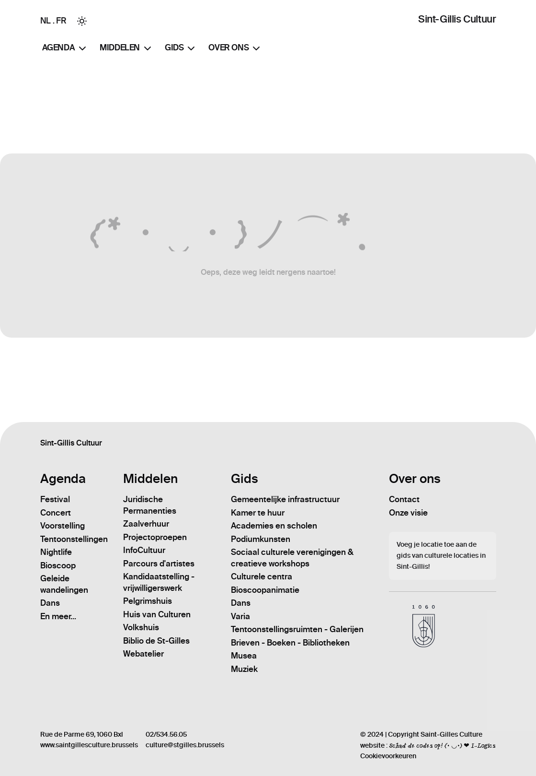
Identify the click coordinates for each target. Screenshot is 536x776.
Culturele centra (261, 576)
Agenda (65, 48)
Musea (244, 655)
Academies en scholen (274, 525)
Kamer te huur (258, 512)
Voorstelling (62, 525)
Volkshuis (141, 627)
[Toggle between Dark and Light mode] (81, 21)
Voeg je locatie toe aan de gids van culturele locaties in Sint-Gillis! (441, 556)
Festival (55, 499)
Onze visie (408, 512)
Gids (181, 48)
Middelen (126, 48)
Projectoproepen (155, 537)
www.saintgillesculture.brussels (89, 745)
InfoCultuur (144, 550)
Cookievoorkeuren (388, 756)
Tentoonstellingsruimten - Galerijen (297, 629)
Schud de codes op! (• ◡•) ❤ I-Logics (442, 745)
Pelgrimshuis (147, 601)
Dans (50, 603)
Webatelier (143, 653)
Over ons (235, 48)
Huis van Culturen (157, 614)
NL (45, 20)
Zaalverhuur (146, 524)
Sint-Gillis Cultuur (457, 19)
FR (61, 20)
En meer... (58, 616)
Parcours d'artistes (158, 563)
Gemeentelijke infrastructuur (285, 499)
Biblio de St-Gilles (156, 641)
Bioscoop (58, 565)
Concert (55, 512)
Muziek (244, 669)
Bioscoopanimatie (265, 590)
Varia (240, 616)
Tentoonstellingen (74, 539)
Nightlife (56, 552)
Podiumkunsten (260, 539)
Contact (404, 499)
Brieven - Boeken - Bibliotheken (290, 642)
